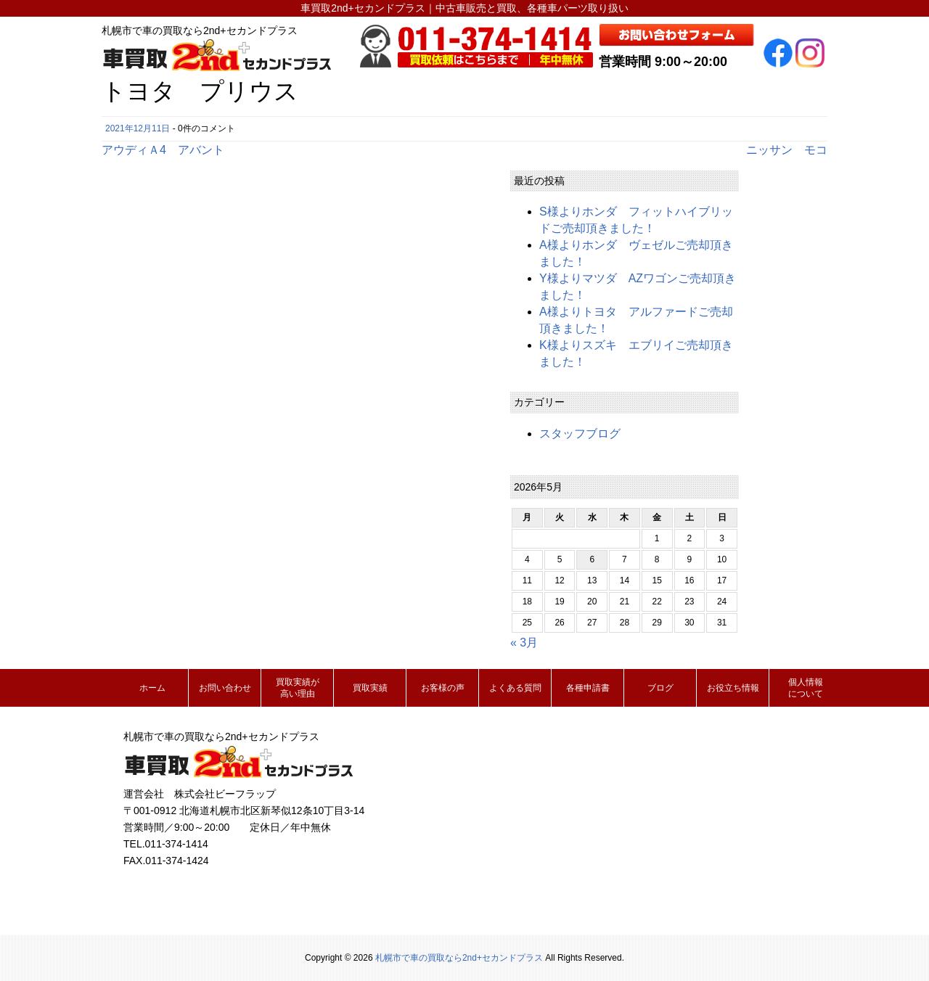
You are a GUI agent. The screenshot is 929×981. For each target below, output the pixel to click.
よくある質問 (515, 688)
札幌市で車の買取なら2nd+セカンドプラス (459, 958)
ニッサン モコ (786, 150)
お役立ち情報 (733, 688)
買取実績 (370, 688)
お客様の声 (442, 688)
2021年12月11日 (137, 128)
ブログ (660, 688)
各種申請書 (588, 688)
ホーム (152, 688)
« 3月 (524, 642)
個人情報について (805, 688)
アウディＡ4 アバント (163, 150)
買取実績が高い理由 (297, 688)
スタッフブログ (580, 433)
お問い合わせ (225, 688)
